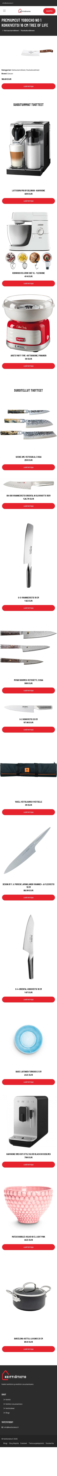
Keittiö (8, 1399)
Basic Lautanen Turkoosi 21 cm (28, 1071)
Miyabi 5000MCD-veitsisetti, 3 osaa (28, 680)
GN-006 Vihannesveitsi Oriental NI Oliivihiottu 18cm (28, 495)
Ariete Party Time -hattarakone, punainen (28, 355)
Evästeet (23, 1443)
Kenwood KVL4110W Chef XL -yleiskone (28, 273)
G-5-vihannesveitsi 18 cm (28, 597)
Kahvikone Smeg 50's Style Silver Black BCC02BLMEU (28, 1154)
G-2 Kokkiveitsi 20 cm (29, 719)
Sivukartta (50, 1443)
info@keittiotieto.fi (7, 3)
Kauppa (49, 11)
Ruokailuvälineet (28, 30)
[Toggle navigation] (4, 11)
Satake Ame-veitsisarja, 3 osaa (28, 456)
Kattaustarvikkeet (11, 30)
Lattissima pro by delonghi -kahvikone (28, 190)
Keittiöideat (10, 1408)
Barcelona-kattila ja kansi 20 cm (28, 1338)
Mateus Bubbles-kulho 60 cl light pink (28, 1236)
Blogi (8, 1413)
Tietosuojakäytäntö (36, 1443)
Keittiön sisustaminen (14, 1404)
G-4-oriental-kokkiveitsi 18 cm (28, 989)
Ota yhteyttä (14, 1443)
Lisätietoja (28, 86)
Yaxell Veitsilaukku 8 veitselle (28, 801)
